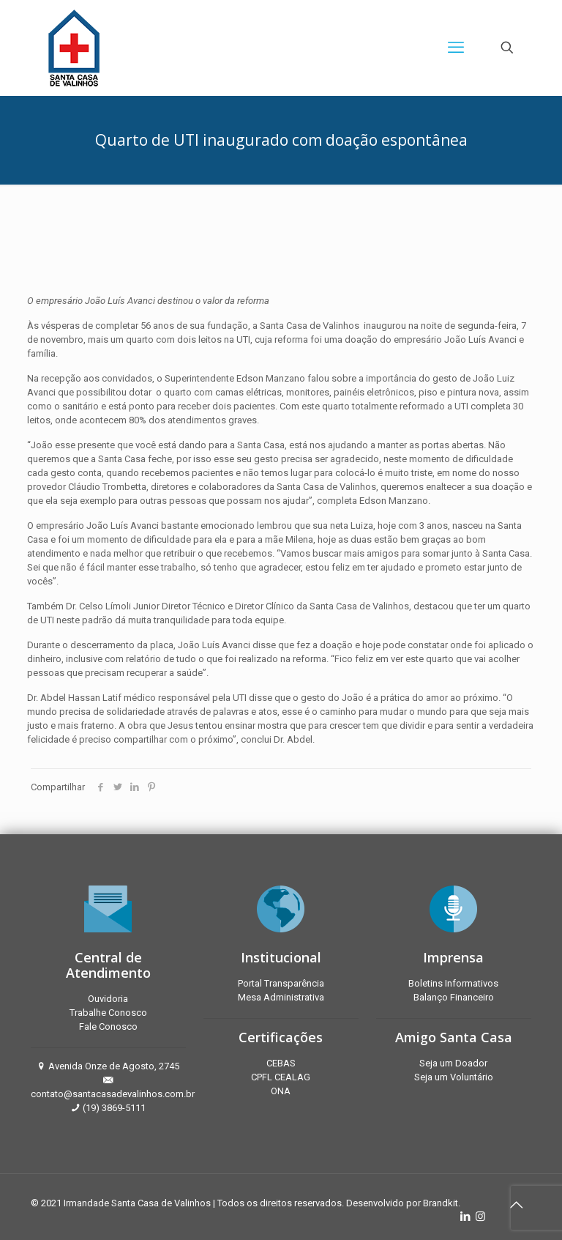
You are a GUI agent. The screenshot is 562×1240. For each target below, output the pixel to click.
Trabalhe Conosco (108, 1012)
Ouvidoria (108, 998)
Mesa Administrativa (281, 997)
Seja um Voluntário (453, 1077)
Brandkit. (441, 1203)
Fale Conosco (108, 1026)
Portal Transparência (281, 983)
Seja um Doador (453, 1063)
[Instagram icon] (480, 1216)
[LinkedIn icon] (465, 1216)
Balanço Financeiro (453, 997)
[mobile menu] (455, 47)
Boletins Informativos (453, 983)
